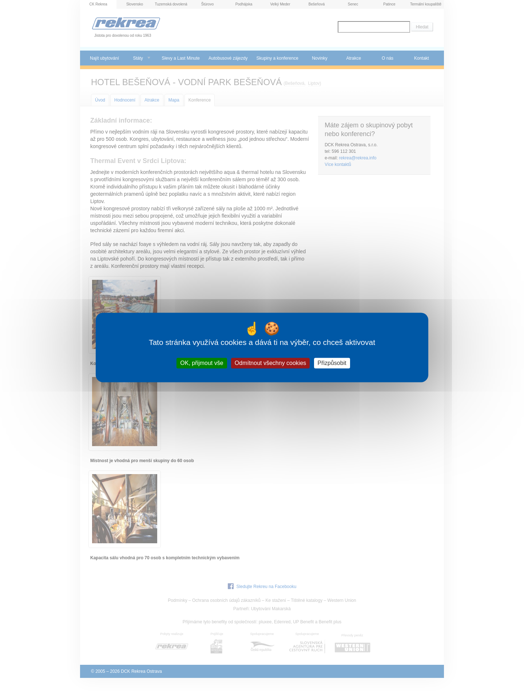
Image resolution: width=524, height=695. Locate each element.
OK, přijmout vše (201, 363)
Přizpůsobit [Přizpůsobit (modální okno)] (332, 363)
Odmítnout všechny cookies (270, 363)
